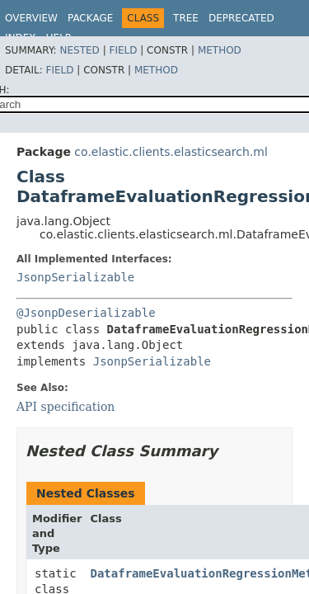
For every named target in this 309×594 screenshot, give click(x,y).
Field (123, 50)
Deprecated (241, 18)
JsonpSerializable (75, 277)
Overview (31, 18)
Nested (79, 50)
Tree (186, 18)
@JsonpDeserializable (86, 312)
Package (90, 18)
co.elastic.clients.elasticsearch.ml (171, 151)
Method (219, 50)
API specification (65, 406)
